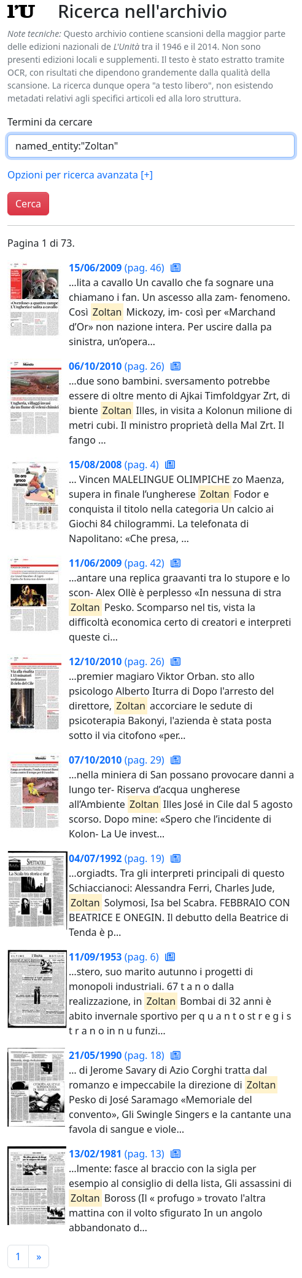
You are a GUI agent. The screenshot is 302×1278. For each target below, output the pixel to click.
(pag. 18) (118, 1055)
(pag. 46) (118, 267)
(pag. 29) (118, 760)
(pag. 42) (118, 563)
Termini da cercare (50, 122)
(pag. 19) (118, 858)
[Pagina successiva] (38, 1256)
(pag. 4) (115, 464)
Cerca (28, 203)
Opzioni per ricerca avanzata (80, 175)
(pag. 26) (118, 366)
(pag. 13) (118, 1153)
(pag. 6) (115, 957)
